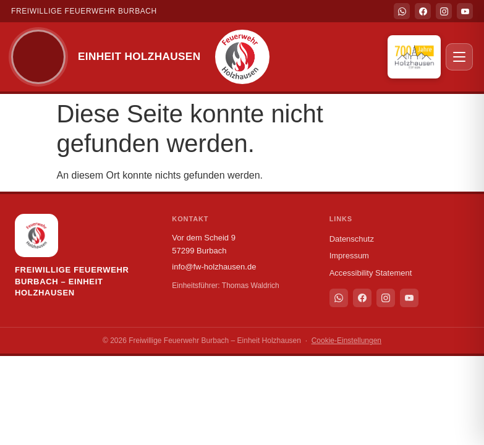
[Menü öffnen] (459, 56)
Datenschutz (351, 239)
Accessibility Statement (370, 273)
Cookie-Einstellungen (346, 340)
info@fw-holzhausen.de (214, 266)
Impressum (349, 255)
